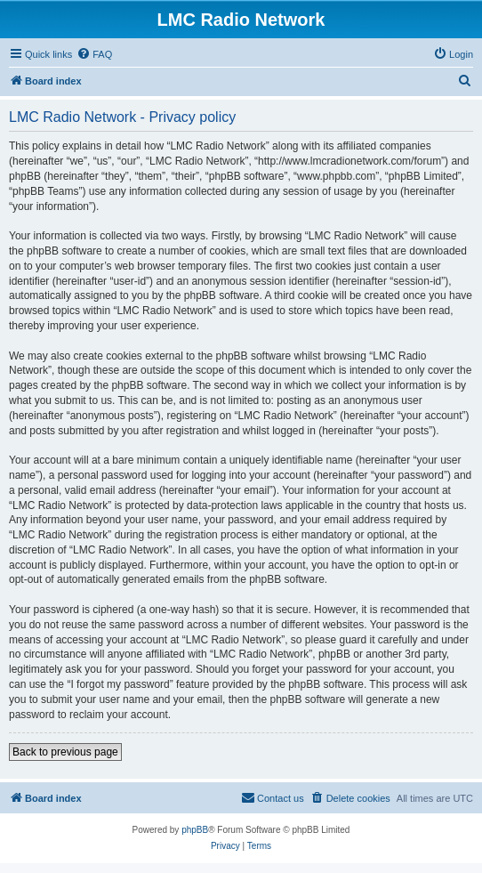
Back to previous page (65, 752)
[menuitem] (94, 54)
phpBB (194, 830)
